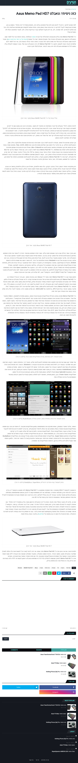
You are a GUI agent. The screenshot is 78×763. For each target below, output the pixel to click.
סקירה (41, 568)
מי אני (37, 760)
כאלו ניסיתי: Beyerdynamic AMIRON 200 (63, 751)
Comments (14, 650)
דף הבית (74, 9)
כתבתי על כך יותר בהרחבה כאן (18, 39)
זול (58, 568)
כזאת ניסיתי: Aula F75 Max (58, 663)
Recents (39, 650)
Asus (36, 568)
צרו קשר (31, 760)
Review (20, 568)
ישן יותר (5, 628)
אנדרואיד (67, 9)
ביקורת (62, 568)
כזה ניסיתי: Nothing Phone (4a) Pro (56, 672)
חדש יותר (72, 628)
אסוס (34, 37)
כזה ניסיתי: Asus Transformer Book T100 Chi (53, 654)
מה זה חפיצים (45, 760)
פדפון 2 (40, 514)
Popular (64, 650)
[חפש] (46, 638)
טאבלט (53, 568)
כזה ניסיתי (47, 568)
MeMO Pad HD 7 (28, 568)
